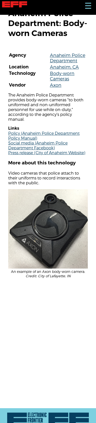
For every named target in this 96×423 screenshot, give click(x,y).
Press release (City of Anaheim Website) (46, 152)
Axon (55, 85)
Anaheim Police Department (67, 57)
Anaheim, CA (64, 66)
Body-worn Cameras (62, 75)
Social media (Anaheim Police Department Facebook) (38, 145)
